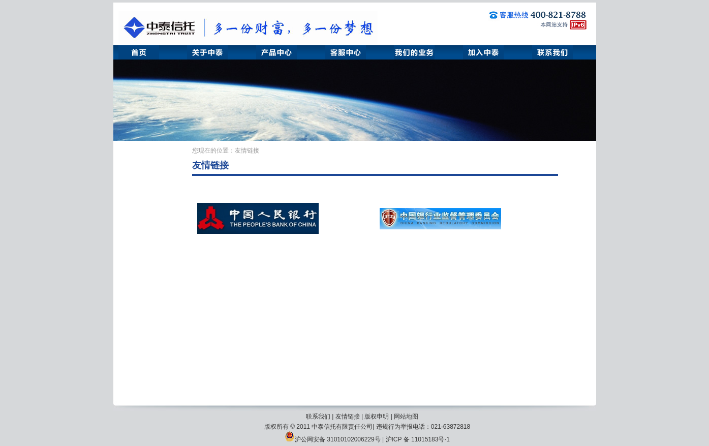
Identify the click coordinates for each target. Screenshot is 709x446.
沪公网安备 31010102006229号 (333, 439)
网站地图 (406, 416)
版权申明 (376, 416)
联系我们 (318, 416)
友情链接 (347, 416)
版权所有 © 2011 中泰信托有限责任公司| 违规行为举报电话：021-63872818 (367, 426)
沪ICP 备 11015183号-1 (418, 439)
